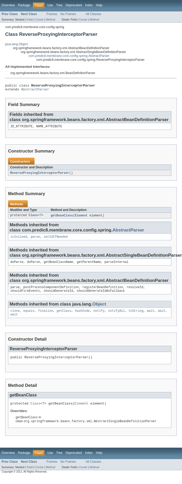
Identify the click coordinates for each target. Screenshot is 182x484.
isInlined (18, 240)
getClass (64, 316)
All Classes (93, 14)
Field (29, 19)
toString (136, 316)
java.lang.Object (16, 44)
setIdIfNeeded (56, 240)
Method (50, 19)
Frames (51, 14)
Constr (39, 19)
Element (81, 218)
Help (99, 5)
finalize (45, 316)
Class (33, 218)
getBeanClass (62, 218)
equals (29, 316)
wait (150, 316)
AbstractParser (35, 90)
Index (89, 5)
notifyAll (116, 316)
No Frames (68, 14)
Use (50, 5)
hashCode (82, 316)
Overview (8, 5)
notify (99, 316)
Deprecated (74, 5)
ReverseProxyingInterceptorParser (39, 175)
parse (35, 240)
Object (99, 308)
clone (15, 316)
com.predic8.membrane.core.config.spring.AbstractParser (69, 56)
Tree (59, 5)
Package (24, 5)
